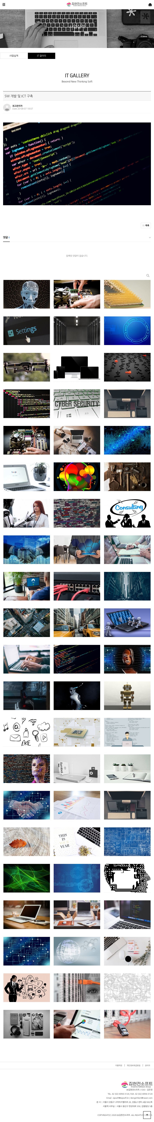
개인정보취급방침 (133, 1065)
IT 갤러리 (41, 56)
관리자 (147, 1065)
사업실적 (13, 56)
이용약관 (118, 1065)
